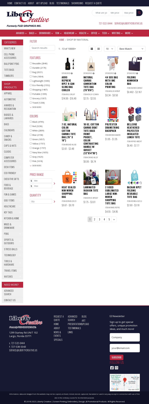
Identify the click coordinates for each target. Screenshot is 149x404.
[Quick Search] (100, 12)
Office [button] (94, 33)
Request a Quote (93, 3)
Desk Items (9, 167)
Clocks (7, 151)
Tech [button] (104, 33)
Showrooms (77, 3)
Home (9, 3)
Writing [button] (116, 33)
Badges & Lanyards (8, 116)
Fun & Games (10, 194)
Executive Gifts (11, 179)
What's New (9, 48)
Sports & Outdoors (9, 241)
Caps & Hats (10, 145)
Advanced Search (9, 292)
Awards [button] (20, 33)
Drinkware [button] (45, 33)
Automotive (10, 99)
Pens (6, 233)
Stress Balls (10, 249)
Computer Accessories (10, 159)
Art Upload (42, 3)
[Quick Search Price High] (129, 12)
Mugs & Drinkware (9, 226)
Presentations (73, 324)
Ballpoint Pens (11, 64)
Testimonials (62, 3)
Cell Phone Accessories (10, 56)
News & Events (57, 333)
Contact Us (20, 3)
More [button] (128, 33)
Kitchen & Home (11, 218)
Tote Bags (9, 70)
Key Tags (8, 212)
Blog (52, 3)
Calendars (9, 130)
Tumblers (9, 75)
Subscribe (116, 357)
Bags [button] (31, 33)
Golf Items (9, 200)
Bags (6, 124)
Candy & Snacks (8, 137)
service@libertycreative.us (129, 23)
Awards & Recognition (10, 107)
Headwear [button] (69, 33)
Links (70, 332)
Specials (58, 340)
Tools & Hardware (9, 262)
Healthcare (9, 206)
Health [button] (82, 33)
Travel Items (10, 270)
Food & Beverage (8, 186)
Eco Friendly (10, 173)
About (31, 3)
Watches (8, 276)
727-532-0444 (105, 23)
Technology (10, 255)
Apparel (8, 93)
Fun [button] (57, 33)
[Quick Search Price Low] (116, 12)
